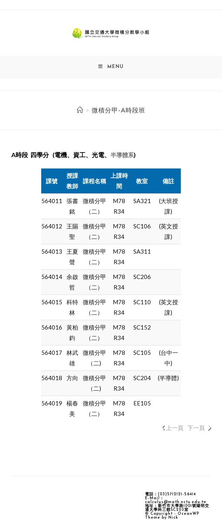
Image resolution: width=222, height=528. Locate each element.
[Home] (80, 110)
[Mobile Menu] (111, 67)
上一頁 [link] (175, 428)
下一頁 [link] (196, 428)
